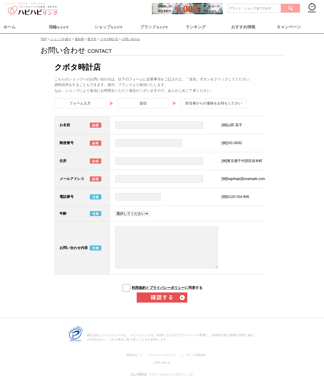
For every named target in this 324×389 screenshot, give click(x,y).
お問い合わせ (162, 362)
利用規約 (139, 288)
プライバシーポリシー (167, 288)
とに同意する (167, 288)
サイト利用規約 (196, 354)
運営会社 (132, 354)
